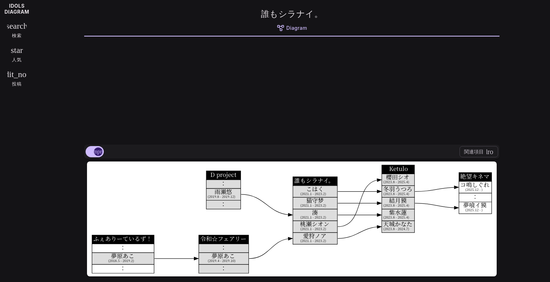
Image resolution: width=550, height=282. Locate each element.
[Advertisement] (291, 89)
